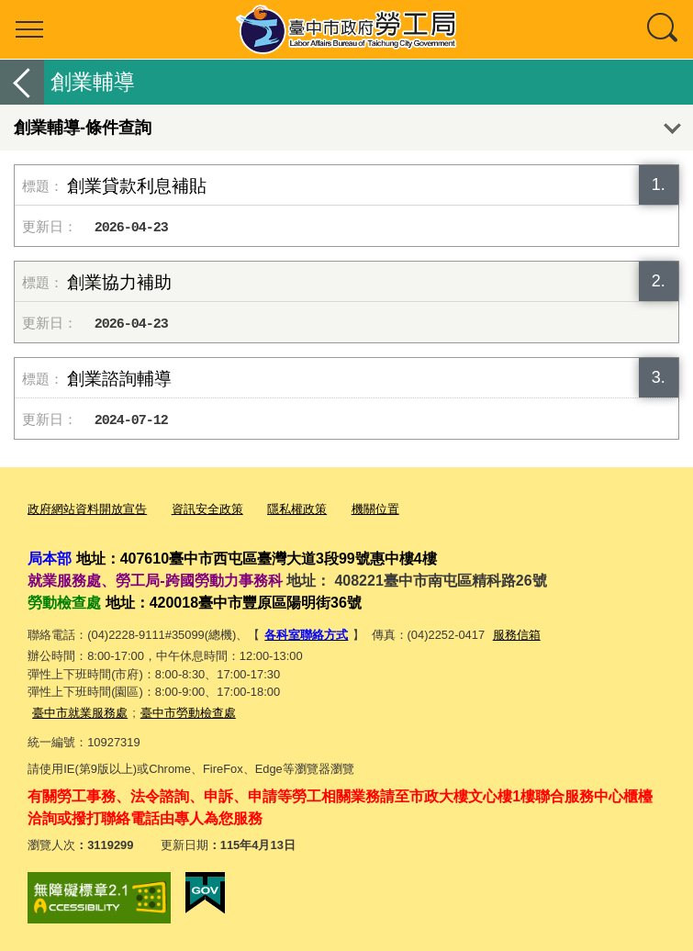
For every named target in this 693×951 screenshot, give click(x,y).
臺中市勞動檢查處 (188, 713)
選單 (29, 29)
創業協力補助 (119, 282)
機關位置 (375, 509)
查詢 (663, 29)
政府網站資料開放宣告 (87, 509)
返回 (22, 82)
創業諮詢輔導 (119, 378)
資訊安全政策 (207, 509)
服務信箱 (517, 635)
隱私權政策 (297, 509)
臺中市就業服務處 (80, 713)
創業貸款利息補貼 (137, 186)
